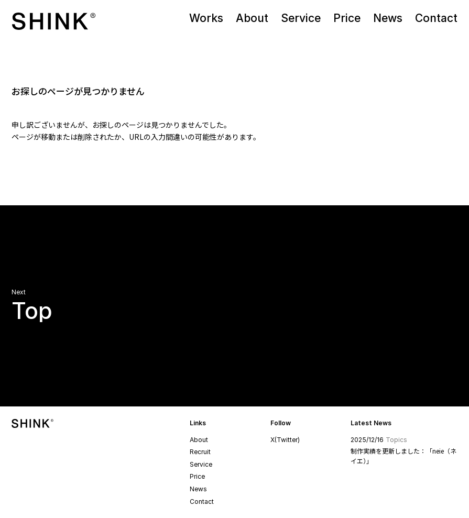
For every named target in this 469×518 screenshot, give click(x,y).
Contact (202, 501)
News (198, 489)
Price (197, 476)
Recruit (200, 452)
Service (201, 464)
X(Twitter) (285, 440)
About (199, 440)
